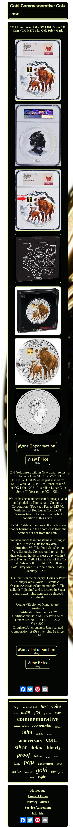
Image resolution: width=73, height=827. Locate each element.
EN (34, 813)
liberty (54, 747)
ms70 (25, 712)
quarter (47, 713)
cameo (39, 733)
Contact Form (38, 796)
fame (17, 763)
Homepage (37, 790)
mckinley (50, 734)
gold (41, 770)
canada (58, 727)
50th (59, 763)
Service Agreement (38, 807)
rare (32, 777)
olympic (57, 771)
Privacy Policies (38, 802)
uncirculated (29, 707)
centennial (41, 725)
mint (27, 732)
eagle (42, 777)
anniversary (30, 740)
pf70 (37, 713)
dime (58, 713)
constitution (45, 763)
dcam (56, 756)
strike (16, 772)
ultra (48, 757)
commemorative (38, 719)
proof (23, 754)
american (21, 726)
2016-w (38, 756)
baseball (28, 772)
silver (21, 747)
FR (41, 813)
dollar (37, 747)
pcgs (29, 762)
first (44, 706)
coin (51, 739)
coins (56, 706)
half (16, 707)
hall (15, 714)
